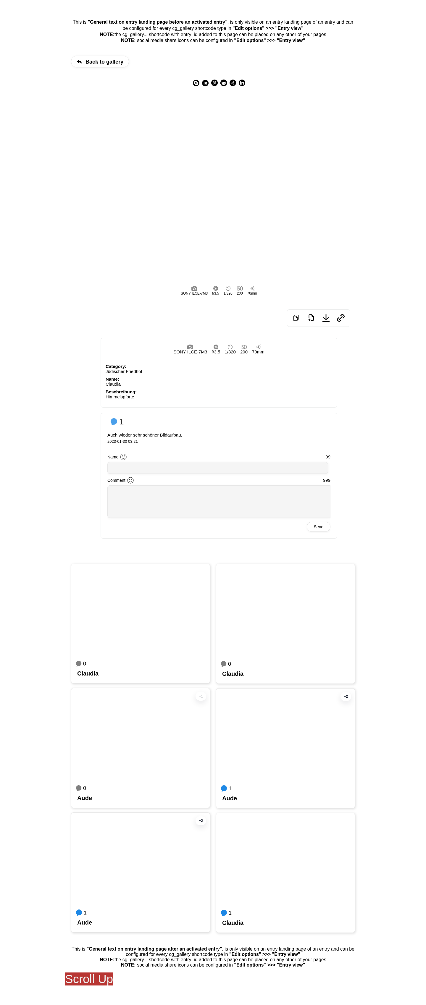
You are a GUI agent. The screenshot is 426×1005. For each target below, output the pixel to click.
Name (112, 457)
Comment (116, 480)
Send (319, 526)
